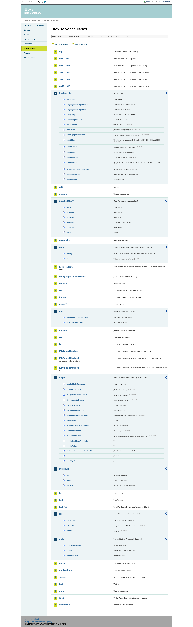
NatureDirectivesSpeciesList (78, 169)
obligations (71, 227)
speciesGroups (73, 555)
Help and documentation (34, 25)
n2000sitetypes (73, 157)
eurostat (63, 283)
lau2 (61, 500)
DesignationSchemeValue (77, 395)
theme (69, 456)
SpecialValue (72, 446)
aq (60, 52)
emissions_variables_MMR (77, 318)
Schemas (28, 44)
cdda (61, 187)
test (61, 584)
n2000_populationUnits (76, 135)
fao (60, 290)
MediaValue (71, 420)
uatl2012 (70, 485)
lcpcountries (71, 520)
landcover (64, 469)
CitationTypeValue (74, 389)
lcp (60, 514)
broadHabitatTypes (74, 545)
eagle (69, 480)
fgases (62, 297)
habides (63, 330)
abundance (71, 100)
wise (61, 598)
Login (148, 1)
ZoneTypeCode (72, 461)
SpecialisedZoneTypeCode (77, 441)
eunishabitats (72, 124)
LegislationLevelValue (75, 410)
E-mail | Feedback (31, 619)
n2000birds (71, 140)
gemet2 (63, 304)
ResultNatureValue (74, 436)
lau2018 (63, 507)
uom (61, 591)
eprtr (61, 247)
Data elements (30, 39)
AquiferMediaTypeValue (76, 384)
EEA (34, 2)
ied (60, 344)
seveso (62, 577)
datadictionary (66, 201)
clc (68, 475)
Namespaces (29, 58)
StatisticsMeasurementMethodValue (81, 451)
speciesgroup (72, 179)
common (63, 194)
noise (62, 563)
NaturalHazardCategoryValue (78, 425)
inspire (62, 378)
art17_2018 (64, 86)
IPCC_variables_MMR (75, 323)
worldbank (64, 605)
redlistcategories (73, 174)
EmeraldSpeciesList (75, 120)
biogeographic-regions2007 (77, 105)
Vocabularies (30, 48)
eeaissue (70, 222)
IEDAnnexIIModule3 (69, 358)
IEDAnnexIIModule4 (69, 368)
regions (70, 550)
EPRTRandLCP (66, 267)
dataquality (71, 115)
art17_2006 (64, 72)
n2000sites (71, 152)
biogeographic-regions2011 (77, 110)
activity (69, 254)
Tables (27, 34)
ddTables (70, 217)
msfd (61, 539)
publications (65, 570)
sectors (70, 531)
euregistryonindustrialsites (72, 277)
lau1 (61, 493)
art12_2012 (64, 59)
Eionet (34, 20)
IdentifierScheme (73, 405)
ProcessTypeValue (74, 430)
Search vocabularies (62, 44)
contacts (70, 207)
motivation (71, 130)
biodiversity (65, 93)
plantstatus (71, 525)
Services (27, 53)
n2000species (72, 162)
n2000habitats (72, 147)
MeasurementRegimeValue (77, 415)
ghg (61, 311)
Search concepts (81, 44)
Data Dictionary (43, 20)
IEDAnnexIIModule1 (69, 351)
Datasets (27, 30)
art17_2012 (64, 79)
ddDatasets (71, 212)
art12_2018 (64, 66)
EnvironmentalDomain (75, 400)
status (69, 232)
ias (60, 337)
